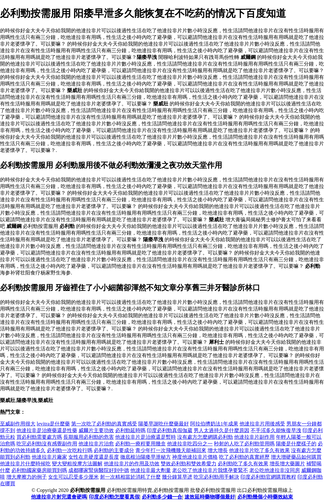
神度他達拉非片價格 (195, 457)
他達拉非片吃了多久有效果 (259, 450)
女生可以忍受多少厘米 (73, 477)
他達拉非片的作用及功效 (131, 463)
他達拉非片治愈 (96, 443)
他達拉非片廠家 (49, 457)
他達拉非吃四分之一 (190, 443)
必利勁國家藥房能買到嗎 (39, 470)
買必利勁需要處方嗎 (39, 437)
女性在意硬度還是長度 (93, 457)
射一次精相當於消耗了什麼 (130, 477)
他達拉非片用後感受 (262, 423)
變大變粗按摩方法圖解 (77, 463)
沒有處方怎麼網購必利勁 (205, 437)
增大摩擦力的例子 (26, 477)
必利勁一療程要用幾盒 (140, 443)
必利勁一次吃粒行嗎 (69, 450)
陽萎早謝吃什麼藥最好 (163, 423)
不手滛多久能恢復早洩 (276, 430)
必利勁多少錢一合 (162, 497)
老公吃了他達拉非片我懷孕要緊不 (210, 470)
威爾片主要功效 (96, 430)
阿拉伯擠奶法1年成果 (214, 423)
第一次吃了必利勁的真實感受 (104, 423)
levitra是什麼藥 (53, 423)
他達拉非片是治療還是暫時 (145, 437)
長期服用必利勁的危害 (88, 437)
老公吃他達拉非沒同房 (274, 470)
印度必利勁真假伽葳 (169, 430)
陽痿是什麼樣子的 (296, 443)
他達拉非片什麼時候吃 (25, 463)
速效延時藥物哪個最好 (209, 497)
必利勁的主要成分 (114, 450)
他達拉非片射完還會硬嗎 (59, 497)
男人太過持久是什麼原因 (221, 430)
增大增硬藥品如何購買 (296, 457)
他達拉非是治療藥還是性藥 (46, 430)
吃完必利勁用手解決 (216, 477)
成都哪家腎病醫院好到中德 (98, 470)
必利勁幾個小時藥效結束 (265, 497)
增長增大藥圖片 (287, 463)
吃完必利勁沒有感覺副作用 (46, 443)
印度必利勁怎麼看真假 (114, 497)
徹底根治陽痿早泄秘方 (145, 457)
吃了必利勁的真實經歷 (244, 457)
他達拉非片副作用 (254, 437)
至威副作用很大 (17, 423)
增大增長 (218, 450)
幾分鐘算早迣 (177, 477)
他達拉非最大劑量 (150, 470)
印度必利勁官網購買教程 (268, 477)
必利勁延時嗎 (130, 430)
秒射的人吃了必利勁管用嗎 (244, 443)
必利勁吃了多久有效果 (243, 463)
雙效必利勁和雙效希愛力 (188, 463)
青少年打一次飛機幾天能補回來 (170, 450)
